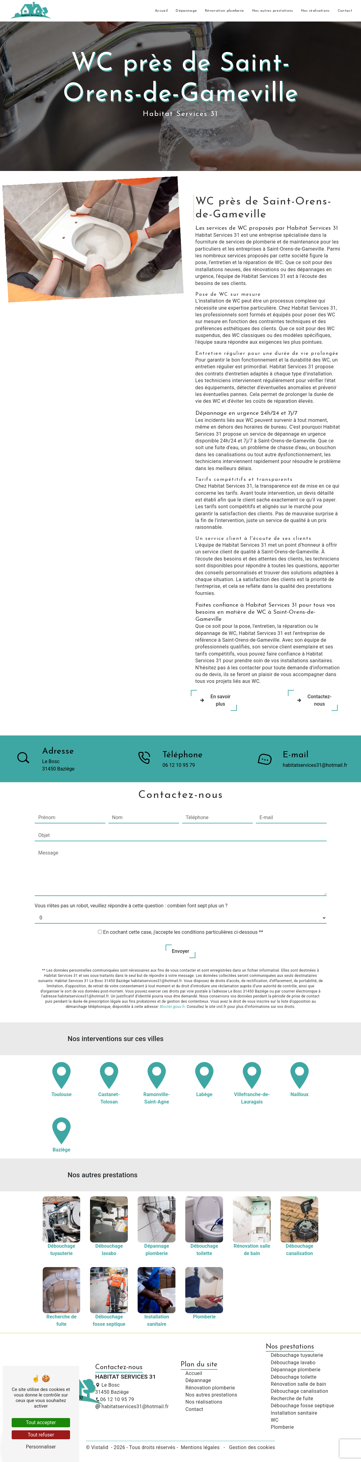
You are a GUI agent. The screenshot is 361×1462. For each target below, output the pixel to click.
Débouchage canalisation (299, 1391)
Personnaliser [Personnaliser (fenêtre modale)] (41, 1447)
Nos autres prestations (272, 11)
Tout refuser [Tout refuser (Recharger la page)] (41, 1435)
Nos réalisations (315, 11)
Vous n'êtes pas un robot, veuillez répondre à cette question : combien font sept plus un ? (131, 883)
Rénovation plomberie (224, 11)
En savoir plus (214, 700)
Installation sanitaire (294, 1413)
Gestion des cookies (251, 1447)
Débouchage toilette (293, 1377)
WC (274, 1420)
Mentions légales (200, 1447)
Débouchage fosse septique (302, 1406)
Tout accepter (41, 1422)
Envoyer (180, 928)
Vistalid (100, 1447)
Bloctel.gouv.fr (172, 984)
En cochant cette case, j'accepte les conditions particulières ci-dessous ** (183, 909)
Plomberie (282, 1427)
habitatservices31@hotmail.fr (132, 1406)
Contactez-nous (313, 700)
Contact (345, 11)
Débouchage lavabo (293, 1362)
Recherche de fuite (292, 1398)
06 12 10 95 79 (114, 1399)
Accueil (161, 11)
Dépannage (186, 11)
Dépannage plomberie (295, 1370)
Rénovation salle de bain (298, 1384)
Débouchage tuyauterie (297, 1355)
